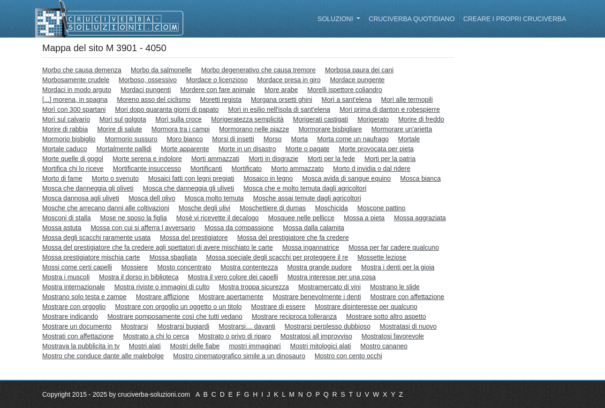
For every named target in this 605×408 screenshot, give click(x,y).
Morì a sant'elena (347, 99)
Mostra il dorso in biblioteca (139, 277)
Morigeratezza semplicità (247, 119)
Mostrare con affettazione (408, 296)
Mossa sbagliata (173, 257)
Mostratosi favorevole (393, 336)
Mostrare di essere (278, 306)
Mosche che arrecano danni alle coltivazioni (105, 208)
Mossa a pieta (364, 218)
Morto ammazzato (297, 168)
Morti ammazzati (215, 158)
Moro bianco (184, 139)
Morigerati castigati (320, 119)
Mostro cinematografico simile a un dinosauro (239, 356)
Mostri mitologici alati (320, 346)
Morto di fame (62, 178)
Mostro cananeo (383, 346)
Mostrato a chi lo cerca (156, 336)
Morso (273, 139)
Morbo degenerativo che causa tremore (258, 70)
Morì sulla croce (178, 119)
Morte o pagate (307, 149)
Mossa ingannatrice (310, 247)
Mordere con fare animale (217, 89)
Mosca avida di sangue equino (346, 178)
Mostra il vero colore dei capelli (233, 277)
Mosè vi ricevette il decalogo (217, 218)
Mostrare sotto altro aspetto (386, 316)
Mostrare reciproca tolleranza (294, 316)
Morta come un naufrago (353, 139)
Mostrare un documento (77, 326)
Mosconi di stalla (66, 218)
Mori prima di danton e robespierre (390, 109)
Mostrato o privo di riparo (234, 336)
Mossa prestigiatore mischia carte (91, 257)
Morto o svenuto (114, 178)
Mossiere (134, 267)
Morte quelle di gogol (72, 158)
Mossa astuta (61, 227)
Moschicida (331, 208)
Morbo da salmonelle (161, 70)
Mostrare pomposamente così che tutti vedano (174, 316)
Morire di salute (119, 129)
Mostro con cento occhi (348, 356)
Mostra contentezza (249, 267)
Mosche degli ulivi (205, 208)
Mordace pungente (357, 80)
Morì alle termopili (406, 99)
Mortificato (247, 168)
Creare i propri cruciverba (514, 19)
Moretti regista (221, 99)
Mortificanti (206, 168)
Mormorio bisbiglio (69, 139)
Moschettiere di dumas (273, 208)
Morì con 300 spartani (74, 109)
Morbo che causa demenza (81, 70)
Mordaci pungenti (146, 89)
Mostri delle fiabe (194, 346)
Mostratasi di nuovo (408, 326)
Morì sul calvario (66, 119)
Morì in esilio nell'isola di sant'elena (279, 109)
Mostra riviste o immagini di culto (162, 287)
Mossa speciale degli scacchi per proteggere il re (277, 257)
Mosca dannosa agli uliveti (80, 198)
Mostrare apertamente (231, 296)
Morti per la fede (331, 158)
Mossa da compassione (238, 227)
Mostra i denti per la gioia (397, 267)
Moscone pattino (381, 208)
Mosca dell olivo (152, 198)
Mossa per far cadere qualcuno (393, 247)
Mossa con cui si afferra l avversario (143, 227)
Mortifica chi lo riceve (73, 168)
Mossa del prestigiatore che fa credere (293, 237)
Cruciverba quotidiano (412, 19)
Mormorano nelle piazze (254, 129)
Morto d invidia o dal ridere (371, 168)
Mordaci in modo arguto (76, 89)
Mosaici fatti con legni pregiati (191, 178)
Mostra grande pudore (319, 267)
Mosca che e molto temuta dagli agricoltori (304, 188)
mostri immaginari (254, 346)
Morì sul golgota (122, 119)
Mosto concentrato (184, 267)
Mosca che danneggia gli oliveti (88, 188)
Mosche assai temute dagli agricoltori (307, 198)
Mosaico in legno (268, 178)
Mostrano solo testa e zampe (84, 296)
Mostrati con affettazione (77, 336)
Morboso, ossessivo (148, 80)
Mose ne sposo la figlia (133, 218)
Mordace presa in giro (288, 80)
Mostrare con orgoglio (74, 306)
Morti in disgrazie (273, 158)
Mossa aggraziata (420, 218)
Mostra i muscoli (66, 277)
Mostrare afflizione (162, 296)
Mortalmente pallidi (124, 149)
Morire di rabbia (65, 129)
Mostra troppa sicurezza (254, 287)
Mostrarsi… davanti (247, 326)
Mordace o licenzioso (217, 80)
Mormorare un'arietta (401, 129)
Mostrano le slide (395, 287)
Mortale (409, 139)
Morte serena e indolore (147, 158)
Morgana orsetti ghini (281, 99)
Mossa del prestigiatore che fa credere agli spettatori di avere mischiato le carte (157, 247)
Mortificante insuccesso (147, 168)
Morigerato (373, 119)
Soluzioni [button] (336, 19)
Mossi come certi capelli (77, 267)
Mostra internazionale (73, 287)
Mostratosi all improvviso (316, 336)
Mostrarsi (134, 326)
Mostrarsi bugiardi (183, 326)
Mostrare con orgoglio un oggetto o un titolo (178, 306)
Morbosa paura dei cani (359, 70)
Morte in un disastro (247, 149)
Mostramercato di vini (329, 287)
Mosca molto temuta (214, 198)
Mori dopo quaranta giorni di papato (167, 109)
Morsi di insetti (233, 139)
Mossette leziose (381, 257)
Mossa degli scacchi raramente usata (96, 237)
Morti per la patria (390, 158)
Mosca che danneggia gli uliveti (188, 188)
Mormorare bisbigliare (330, 129)
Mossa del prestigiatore (194, 237)
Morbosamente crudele (75, 80)
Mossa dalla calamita (313, 227)
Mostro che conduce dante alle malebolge (103, 356)
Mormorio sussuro (131, 139)
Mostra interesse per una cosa (331, 277)
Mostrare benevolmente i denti (316, 296)
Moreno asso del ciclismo (153, 99)
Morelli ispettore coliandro (344, 89)
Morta (299, 139)
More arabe (281, 89)
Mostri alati (145, 346)
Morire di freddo (421, 119)
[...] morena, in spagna (74, 99)
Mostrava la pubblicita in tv (81, 346)
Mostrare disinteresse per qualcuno (366, 306)
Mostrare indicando (70, 316)
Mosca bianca (420, 178)
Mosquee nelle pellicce (301, 218)
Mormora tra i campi (180, 129)
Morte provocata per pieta (376, 149)
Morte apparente (185, 149)
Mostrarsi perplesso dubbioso (328, 326)
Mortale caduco (64, 149)
